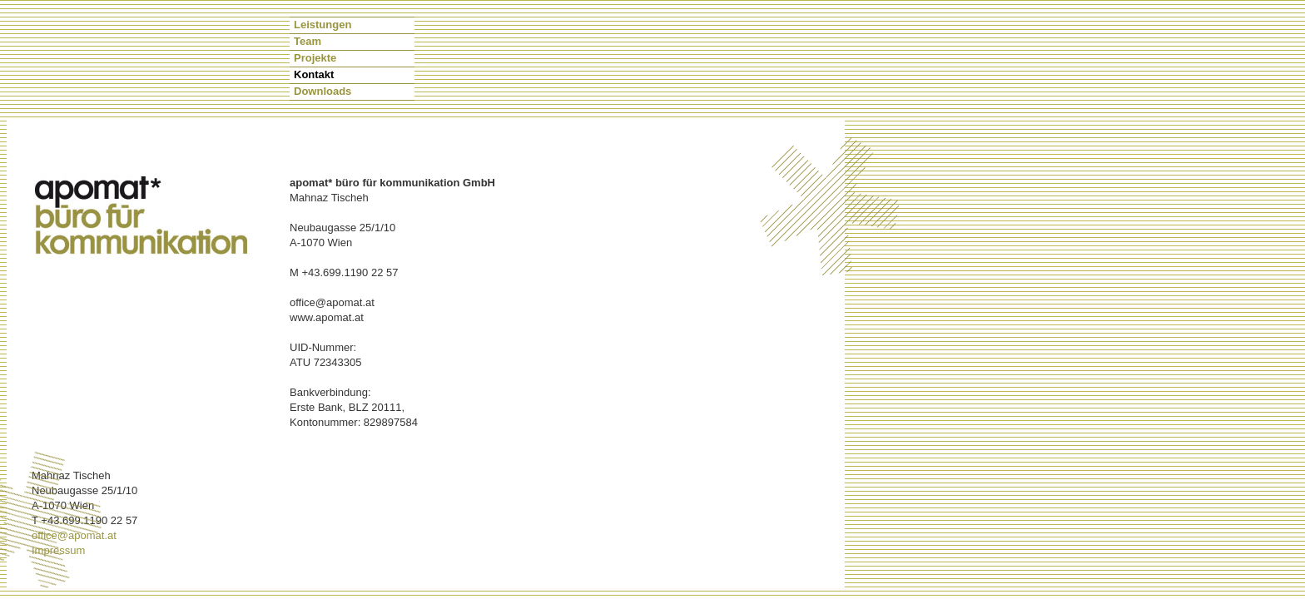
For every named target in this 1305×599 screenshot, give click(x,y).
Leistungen (322, 24)
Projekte (315, 58)
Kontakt (314, 74)
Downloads (322, 91)
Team (307, 41)
